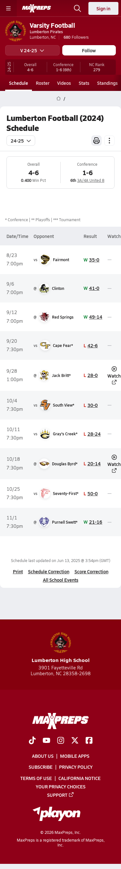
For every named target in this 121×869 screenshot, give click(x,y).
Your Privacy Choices (61, 786)
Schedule (18, 83)
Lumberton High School (61, 648)
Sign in (103, 8)
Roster (42, 83)
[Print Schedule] (96, 140)
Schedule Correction (48, 571)
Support (60, 794)
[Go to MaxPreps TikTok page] (32, 741)
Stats (84, 83)
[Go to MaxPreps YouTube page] (46, 741)
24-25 (21, 140)
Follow (89, 50)
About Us (43, 756)
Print (18, 571)
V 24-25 (32, 50)
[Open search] (77, 8)
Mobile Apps (74, 756)
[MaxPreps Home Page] (58, 99)
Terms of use (36, 778)
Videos (64, 83)
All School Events (60, 580)
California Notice (79, 778)
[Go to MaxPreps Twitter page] (75, 741)
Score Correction (91, 571)
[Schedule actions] (109, 140)
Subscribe (41, 767)
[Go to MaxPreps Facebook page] (89, 741)
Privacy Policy (76, 767)
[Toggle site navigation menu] (8, 8)
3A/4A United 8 (90, 180)
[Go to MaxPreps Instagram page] (61, 741)
